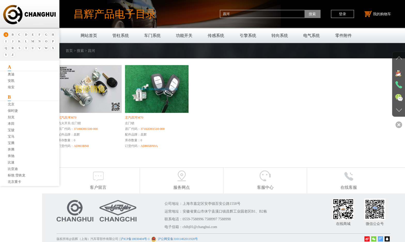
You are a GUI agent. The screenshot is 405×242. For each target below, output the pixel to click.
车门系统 (152, 35)
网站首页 (89, 35)
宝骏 (11, 130)
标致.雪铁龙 (16, 175)
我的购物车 (377, 14)
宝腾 (11, 143)
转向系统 (279, 35)
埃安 (11, 87)
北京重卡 (14, 182)
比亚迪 (13, 169)
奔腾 (11, 149)
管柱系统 (120, 35)
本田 (11, 124)
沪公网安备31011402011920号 (195, 236)
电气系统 (311, 35)
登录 (342, 14)
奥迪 (11, 74)
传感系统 (216, 35)
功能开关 (184, 35)
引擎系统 (248, 35)
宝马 (11, 136)
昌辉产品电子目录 (114, 14)
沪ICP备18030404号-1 (151, 236)
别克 (11, 117)
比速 (11, 162)
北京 (11, 104)
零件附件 (343, 35)
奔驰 (11, 156)
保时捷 (13, 111)
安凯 (11, 81)
